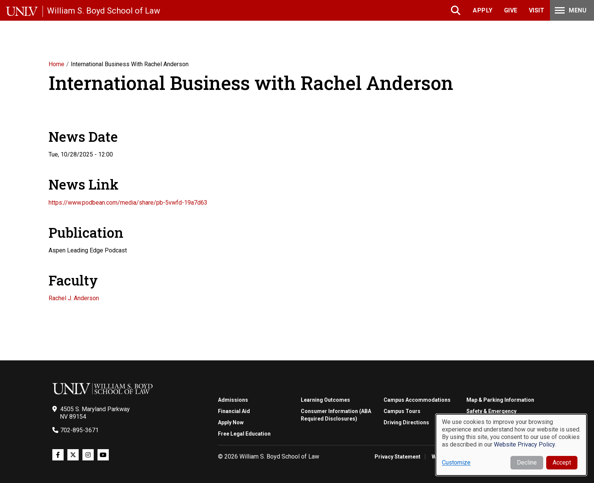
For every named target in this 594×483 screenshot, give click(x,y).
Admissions (233, 400)
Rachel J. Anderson (74, 298)
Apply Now (231, 422)
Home (56, 64)
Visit (537, 10)
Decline (527, 462)
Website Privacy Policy (524, 444)
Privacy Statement (397, 457)
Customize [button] (456, 462)
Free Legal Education (244, 434)
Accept (562, 462)
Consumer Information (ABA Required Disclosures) (336, 415)
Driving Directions (406, 422)
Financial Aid (234, 411)
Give (511, 10)
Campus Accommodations (417, 400)
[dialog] (511, 444)
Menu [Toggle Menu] (569, 10)
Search (456, 10)
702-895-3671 (79, 430)
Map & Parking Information (500, 400)
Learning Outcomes (325, 400)
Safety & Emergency (491, 411)
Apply (483, 10)
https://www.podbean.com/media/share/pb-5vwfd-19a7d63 (128, 202)
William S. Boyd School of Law (103, 10)
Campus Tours (402, 411)
